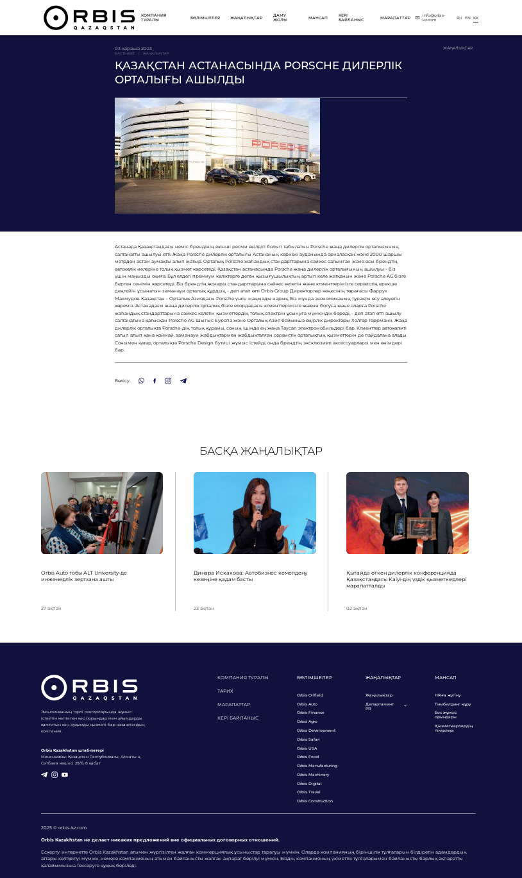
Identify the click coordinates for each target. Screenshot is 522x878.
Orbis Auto (307, 704)
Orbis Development (316, 730)
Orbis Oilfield (310, 695)
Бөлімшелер (205, 17)
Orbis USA (307, 748)
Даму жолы (280, 17)
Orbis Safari (308, 739)
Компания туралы (153, 17)
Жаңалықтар (246, 17)
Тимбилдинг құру (453, 704)
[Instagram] (168, 381)
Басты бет (125, 53)
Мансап (318, 17)
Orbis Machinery (313, 774)
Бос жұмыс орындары (446, 714)
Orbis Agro (307, 721)
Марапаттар (395, 17)
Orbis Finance (310, 712)
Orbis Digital (309, 783)
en (468, 17)
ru (459, 17)
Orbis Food (308, 756)
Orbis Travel (309, 791)
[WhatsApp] (141, 381)
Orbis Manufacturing (317, 765)
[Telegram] (183, 381)
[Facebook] (154, 381)
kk (475, 17)
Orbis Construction (315, 800)
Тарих (225, 691)
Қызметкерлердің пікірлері (454, 727)
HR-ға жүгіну (447, 695)
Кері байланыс (351, 17)
